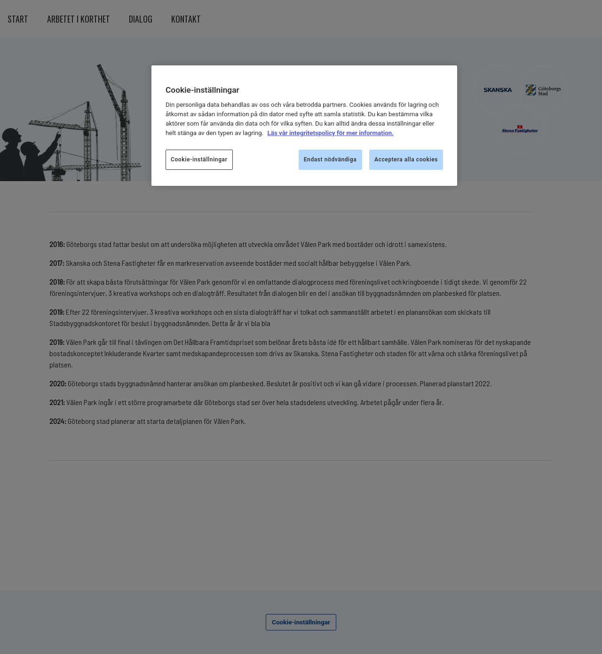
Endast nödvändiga (330, 159)
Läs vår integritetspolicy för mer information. (331, 132)
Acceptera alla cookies (406, 159)
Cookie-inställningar (199, 159)
